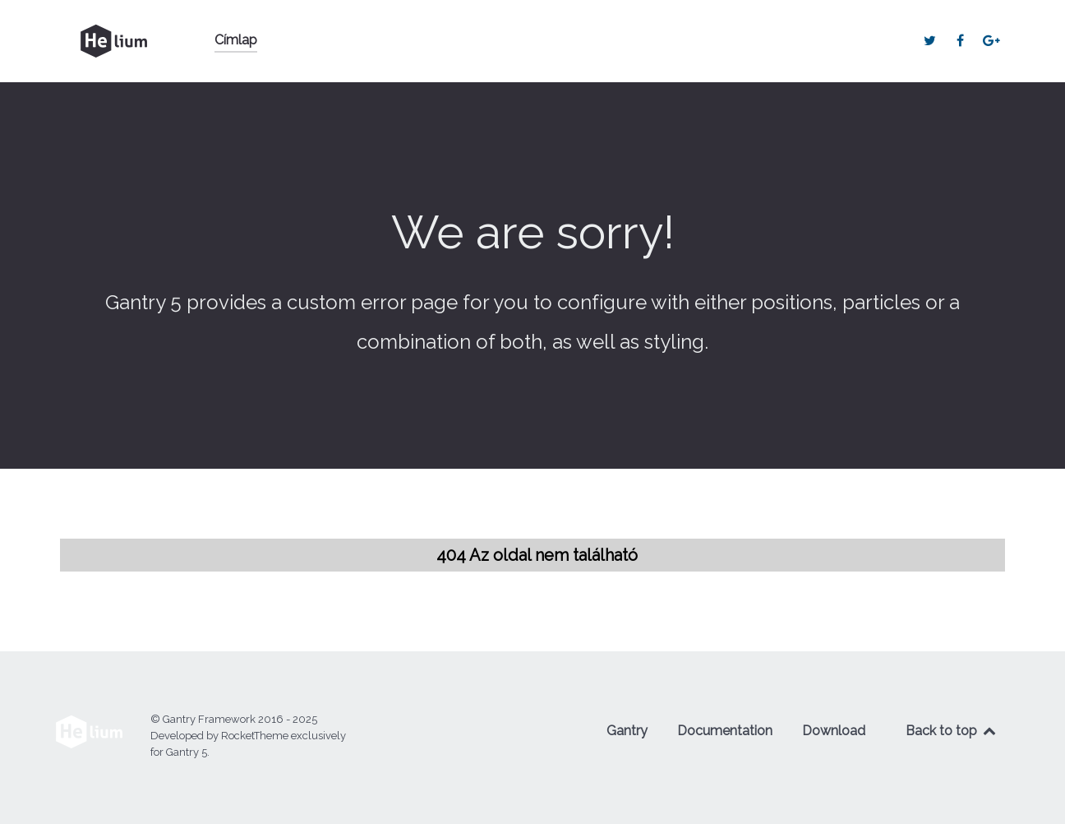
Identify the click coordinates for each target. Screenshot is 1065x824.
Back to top (952, 730)
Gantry (627, 730)
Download (833, 730)
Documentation (724, 730)
